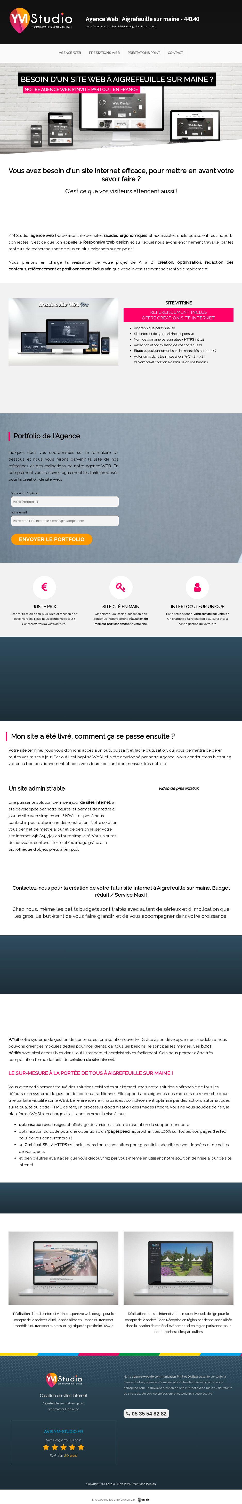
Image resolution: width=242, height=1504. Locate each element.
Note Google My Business (63, 1439)
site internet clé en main (196, 1387)
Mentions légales (144, 1483)
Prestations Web (104, 53)
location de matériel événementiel (164, 1325)
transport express (48, 1325)
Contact (175, 53)
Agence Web (70, 53)
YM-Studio (107, 1483)
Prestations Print (144, 53)
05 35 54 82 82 (145, 1413)
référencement (42, 269)
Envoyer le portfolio (50, 539)
